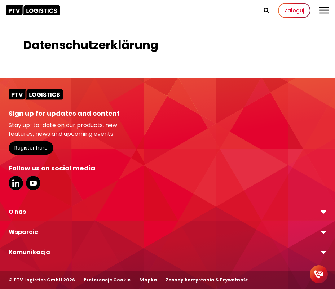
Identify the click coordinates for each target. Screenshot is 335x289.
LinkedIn (16, 183)
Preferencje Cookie (107, 280)
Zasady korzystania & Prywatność (207, 280)
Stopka (148, 280)
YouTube (33, 183)
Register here (31, 147)
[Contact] (319, 274)
